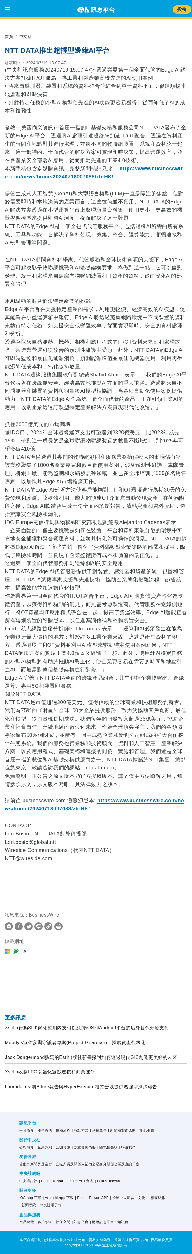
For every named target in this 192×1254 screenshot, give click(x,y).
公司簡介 (26, 1147)
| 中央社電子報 (49, 1205)
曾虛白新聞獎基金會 (35, 1164)
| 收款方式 (80, 1130)
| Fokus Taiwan (107, 1181)
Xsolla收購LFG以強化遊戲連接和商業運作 (50, 1071)
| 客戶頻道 (43, 1222)
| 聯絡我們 (127, 1147)
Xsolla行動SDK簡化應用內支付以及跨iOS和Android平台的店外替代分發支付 (87, 1027)
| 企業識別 (43, 1147)
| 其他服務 (145, 1130)
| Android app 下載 (58, 1198)
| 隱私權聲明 (107, 1147)
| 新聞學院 (27, 1205)
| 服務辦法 (43, 1130)
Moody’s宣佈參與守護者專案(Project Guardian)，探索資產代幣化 (75, 1042)
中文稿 (25, 36)
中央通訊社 (28, 1181)
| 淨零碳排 (157, 1198)
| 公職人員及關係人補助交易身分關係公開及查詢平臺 (97, 1164)
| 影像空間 (62, 1222)
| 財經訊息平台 (102, 1222)
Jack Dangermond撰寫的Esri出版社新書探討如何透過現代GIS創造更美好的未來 (91, 1057)
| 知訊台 (121, 1222)
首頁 (9, 36)
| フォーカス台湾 (79, 1181)
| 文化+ (141, 1198)
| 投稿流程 (62, 1130)
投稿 (182, 9)
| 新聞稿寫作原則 (122, 1130)
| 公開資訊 (62, 1147)
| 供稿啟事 (98, 1130)
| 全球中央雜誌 (122, 1198)
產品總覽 (26, 1222)
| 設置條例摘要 (84, 1147)
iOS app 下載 (30, 1198)
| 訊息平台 (80, 1222)
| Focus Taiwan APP (92, 1198)
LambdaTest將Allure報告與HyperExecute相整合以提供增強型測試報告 (81, 1086)
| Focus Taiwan (51, 1181)
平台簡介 (26, 1130)
